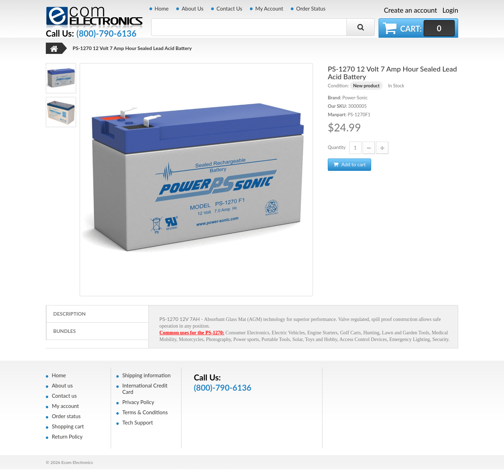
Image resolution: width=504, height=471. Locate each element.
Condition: (338, 87)
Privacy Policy (138, 404)
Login (450, 10)
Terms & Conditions (145, 414)
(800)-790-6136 (106, 33)
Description (69, 315)
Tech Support (137, 424)
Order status (66, 418)
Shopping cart (68, 428)
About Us (192, 8)
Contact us (64, 397)
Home (162, 8)
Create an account (410, 10)
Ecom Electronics (77, 464)
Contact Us (229, 8)
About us (62, 387)
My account (65, 407)
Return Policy (67, 438)
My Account (269, 8)
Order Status (310, 8)
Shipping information (146, 377)
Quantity (337, 149)
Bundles (64, 333)
